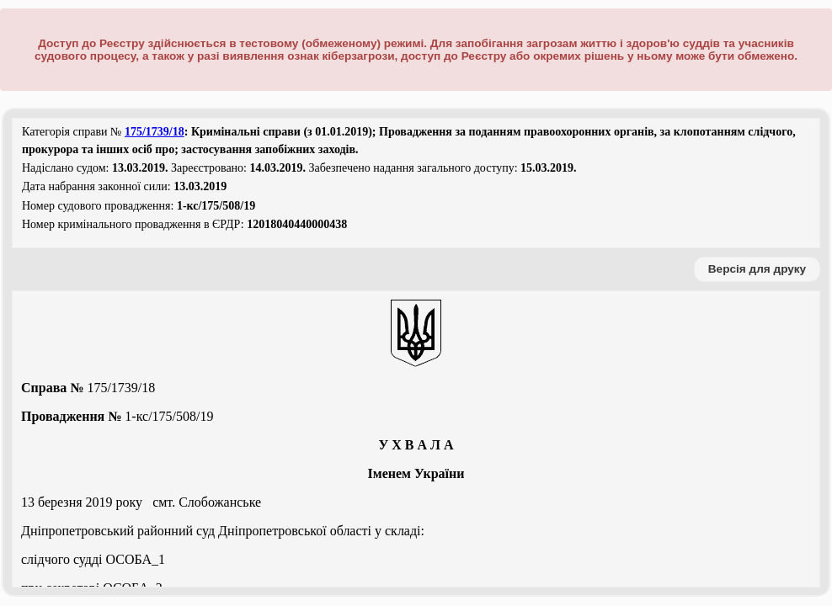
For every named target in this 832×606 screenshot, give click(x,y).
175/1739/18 (154, 131)
